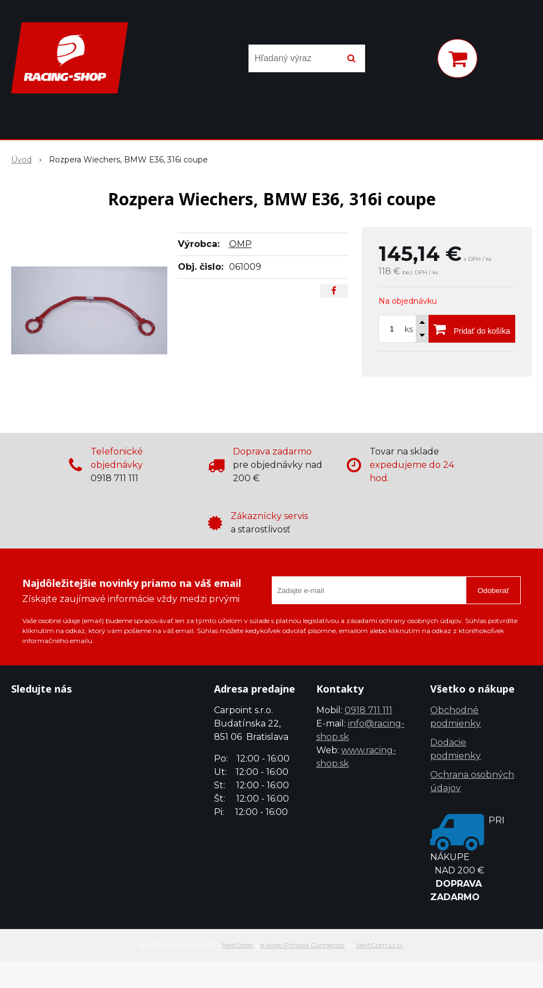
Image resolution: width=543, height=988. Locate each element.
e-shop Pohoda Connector (303, 945)
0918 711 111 (368, 710)
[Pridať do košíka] (472, 329)
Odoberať (493, 590)
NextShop (237, 945)
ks (409, 329)
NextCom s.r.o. (379, 945)
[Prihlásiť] (414, 60)
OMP (240, 244)
